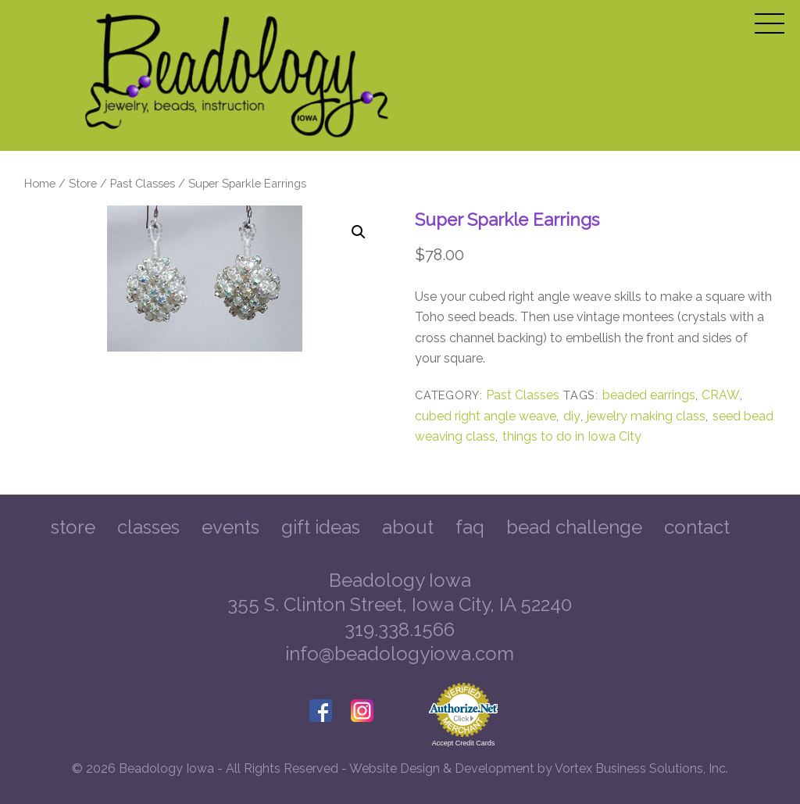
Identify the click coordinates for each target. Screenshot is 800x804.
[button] (359, 232)
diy (571, 416)
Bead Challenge (574, 527)
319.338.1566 (400, 629)
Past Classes (142, 183)
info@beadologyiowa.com (399, 653)
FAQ (469, 527)
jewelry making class (646, 416)
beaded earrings (648, 395)
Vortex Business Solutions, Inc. (641, 768)
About (408, 527)
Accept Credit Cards (463, 743)
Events (230, 527)
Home (39, 183)
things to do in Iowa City (571, 436)
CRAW (721, 395)
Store (83, 183)
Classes (148, 527)
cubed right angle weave (485, 416)
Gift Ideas (320, 527)
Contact (697, 527)
